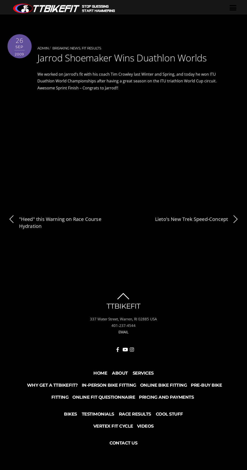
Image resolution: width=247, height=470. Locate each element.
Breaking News (66, 48)
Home (100, 372)
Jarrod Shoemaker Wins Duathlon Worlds (120, 57)
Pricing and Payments (166, 396)
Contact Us (123, 442)
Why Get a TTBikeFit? (52, 384)
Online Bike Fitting (163, 384)
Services (143, 372)
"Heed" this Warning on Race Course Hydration (54, 222)
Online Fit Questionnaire (103, 396)
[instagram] (132, 348)
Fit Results (91, 48)
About (120, 372)
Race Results (135, 413)
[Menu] (233, 7)
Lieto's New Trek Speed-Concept (197, 218)
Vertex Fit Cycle (113, 425)
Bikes (70, 413)
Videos (145, 425)
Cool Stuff (169, 413)
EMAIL (123, 331)
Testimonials (98, 413)
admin (43, 48)
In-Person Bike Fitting (109, 384)
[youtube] (125, 348)
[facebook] (117, 348)
